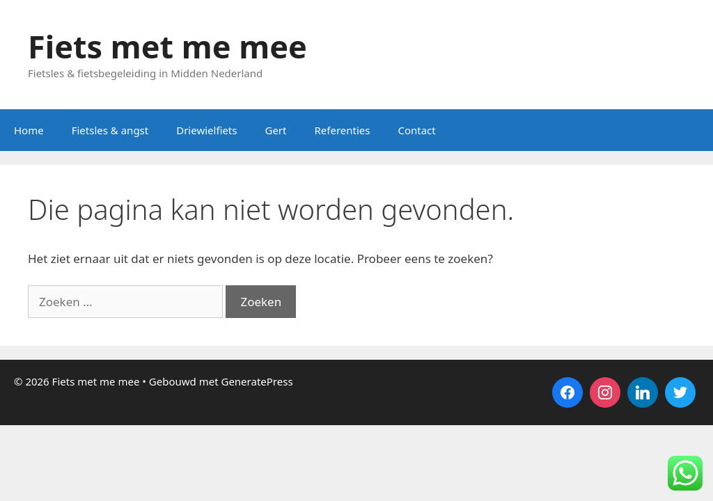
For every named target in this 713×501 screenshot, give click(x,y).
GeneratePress (256, 381)
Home (29, 130)
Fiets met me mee (167, 46)
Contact (416, 130)
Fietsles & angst (110, 130)
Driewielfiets (206, 130)
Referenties (342, 130)
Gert (275, 130)
